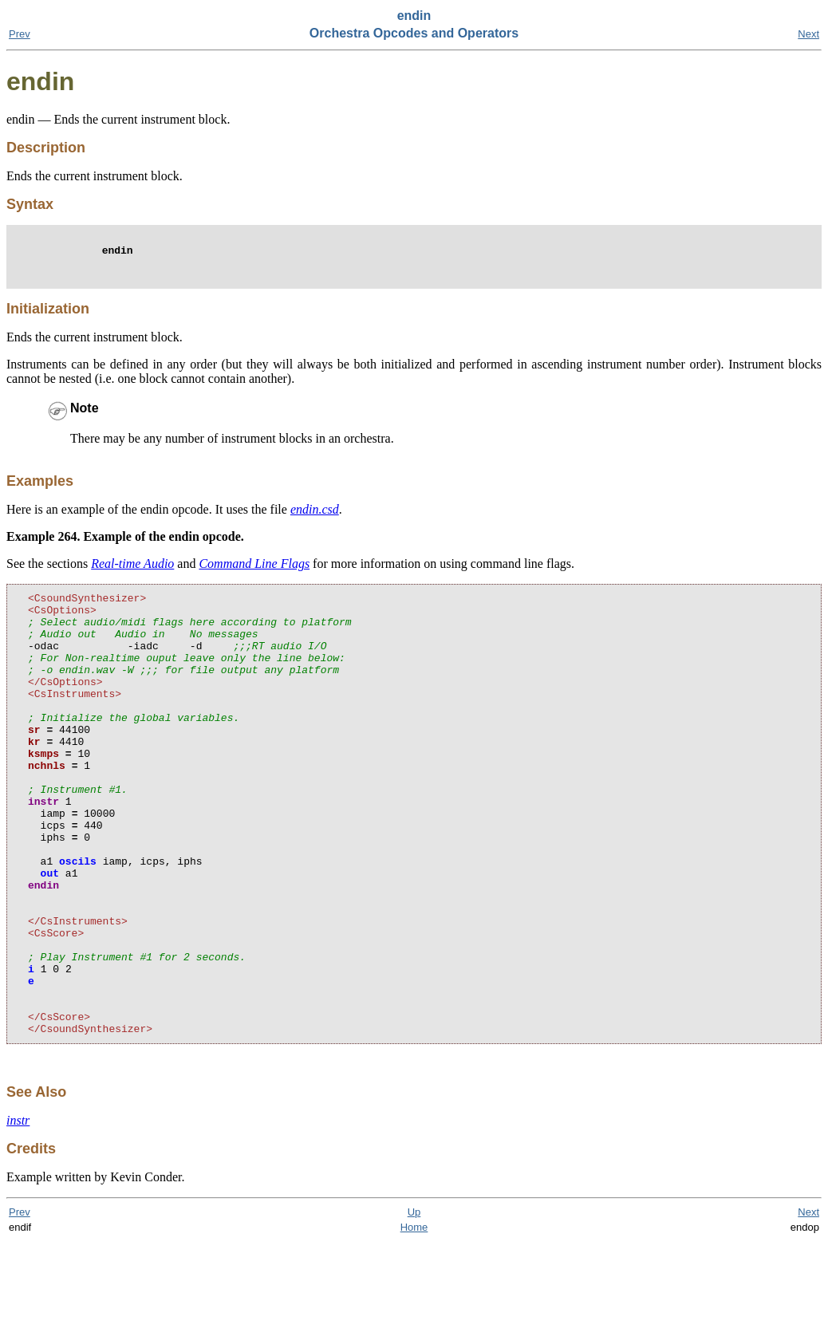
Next (808, 34)
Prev (19, 34)
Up (414, 1310)
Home (414, 1325)
